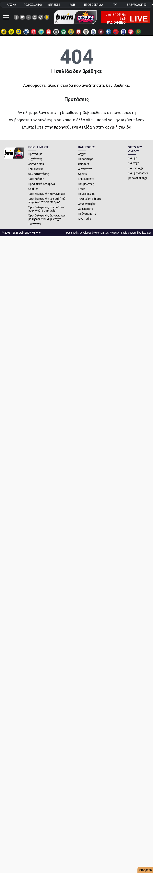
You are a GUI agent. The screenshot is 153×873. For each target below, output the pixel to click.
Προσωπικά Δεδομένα (41, 184)
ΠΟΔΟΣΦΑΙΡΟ (32, 5)
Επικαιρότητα (86, 179)
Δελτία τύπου (36, 164)
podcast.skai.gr (137, 178)
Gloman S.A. (101, 232)
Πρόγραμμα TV (87, 213)
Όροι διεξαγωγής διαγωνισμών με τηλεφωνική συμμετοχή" (46, 217)
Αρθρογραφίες (87, 204)
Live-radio (84, 218)
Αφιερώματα (85, 209)
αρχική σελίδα (118, 127)
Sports (82, 174)
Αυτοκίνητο (85, 169)
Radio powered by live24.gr (136, 232)
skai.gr (132, 158)
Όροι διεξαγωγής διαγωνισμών (46, 194)
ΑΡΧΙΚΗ (11, 5)
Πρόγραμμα (35, 154)
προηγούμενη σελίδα (73, 127)
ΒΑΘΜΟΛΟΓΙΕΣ (137, 5)
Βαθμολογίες (86, 184)
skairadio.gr (135, 168)
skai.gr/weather (138, 173)
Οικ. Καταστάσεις (38, 174)
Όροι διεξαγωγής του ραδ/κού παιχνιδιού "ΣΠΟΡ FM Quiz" (46, 200)
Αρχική (82, 154)
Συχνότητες (35, 159)
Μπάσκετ (83, 164)
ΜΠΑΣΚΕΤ (53, 5)
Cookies (33, 189)
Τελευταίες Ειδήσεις (89, 199)
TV (115, 5)
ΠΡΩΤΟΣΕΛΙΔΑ (93, 5)
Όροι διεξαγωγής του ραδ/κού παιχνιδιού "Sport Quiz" (46, 208)
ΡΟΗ (72, 5)
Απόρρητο (145, 870)
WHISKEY (114, 232)
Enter (81, 189)
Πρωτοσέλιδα (86, 194)
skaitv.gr (133, 163)
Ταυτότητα (34, 224)
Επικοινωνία (35, 169)
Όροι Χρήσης (36, 179)
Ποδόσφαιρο (85, 159)
